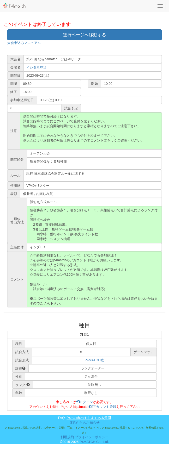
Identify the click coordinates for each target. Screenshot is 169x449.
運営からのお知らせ (84, 422)
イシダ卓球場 (36, 67)
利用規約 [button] (67, 437)
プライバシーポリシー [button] (92, 437)
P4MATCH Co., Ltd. (94, 442)
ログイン (84, 402)
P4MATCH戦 (94, 360)
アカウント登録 (102, 407)
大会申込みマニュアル (24, 43)
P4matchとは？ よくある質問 (88, 418)
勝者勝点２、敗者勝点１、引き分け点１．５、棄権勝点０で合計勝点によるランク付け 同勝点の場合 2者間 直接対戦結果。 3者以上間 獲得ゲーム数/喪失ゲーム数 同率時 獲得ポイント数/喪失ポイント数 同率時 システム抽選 (94, 224)
